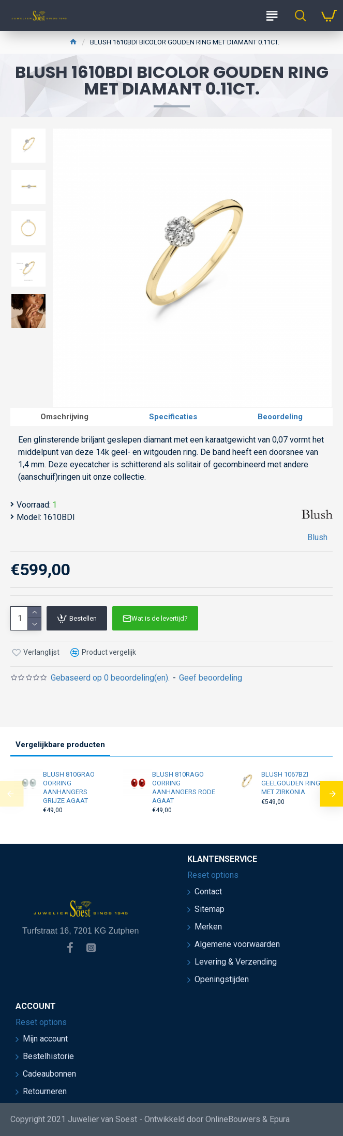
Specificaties (173, 416)
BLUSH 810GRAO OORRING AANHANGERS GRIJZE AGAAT (69, 787)
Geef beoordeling (210, 678)
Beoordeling (280, 416)
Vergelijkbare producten (60, 744)
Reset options (212, 875)
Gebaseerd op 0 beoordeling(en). (110, 678)
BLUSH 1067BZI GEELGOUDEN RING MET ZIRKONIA (290, 783)
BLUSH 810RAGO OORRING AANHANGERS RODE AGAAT (183, 787)
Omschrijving (64, 416)
